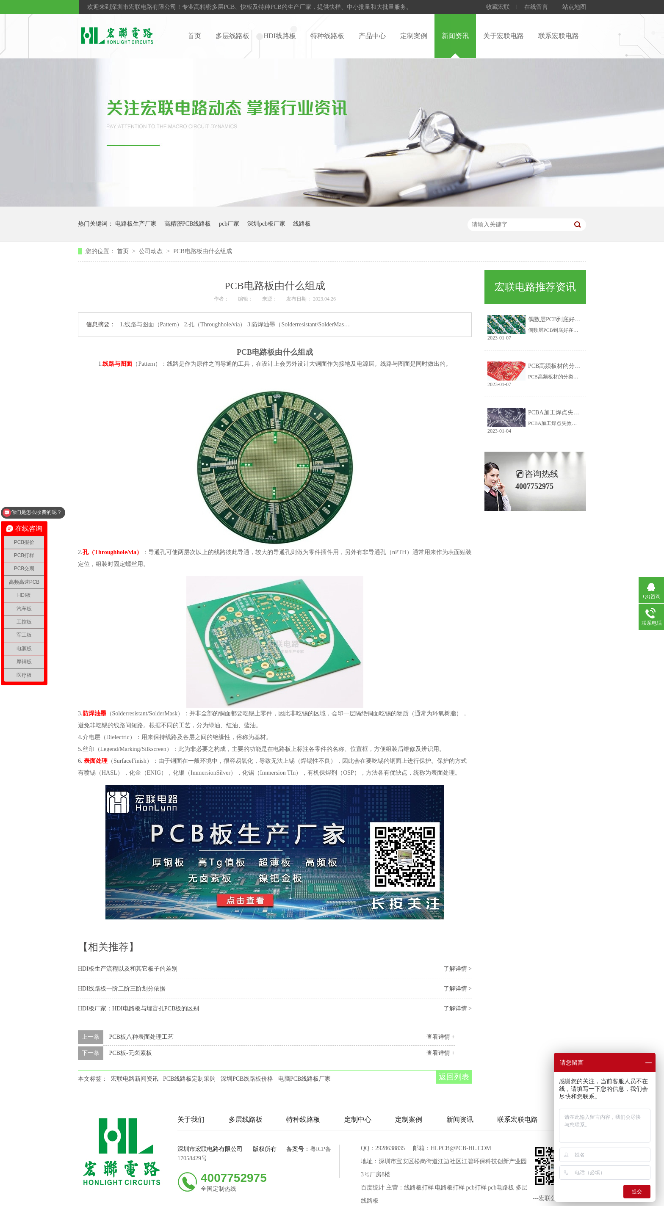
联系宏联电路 (558, 35)
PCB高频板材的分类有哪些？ (566, 366)
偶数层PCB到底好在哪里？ (563, 319)
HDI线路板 (280, 35)
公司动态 (151, 251)
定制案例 (413, 35)
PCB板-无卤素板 (130, 1053)
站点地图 (574, 7)
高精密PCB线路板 (187, 224)
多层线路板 (232, 35)
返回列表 (454, 1077)
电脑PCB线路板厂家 (304, 1079)
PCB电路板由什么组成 (202, 251)
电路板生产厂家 (136, 224)
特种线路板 (327, 35)
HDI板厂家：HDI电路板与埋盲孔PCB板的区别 (138, 1008)
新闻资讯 (455, 35)
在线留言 (536, 7)
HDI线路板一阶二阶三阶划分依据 (122, 988)
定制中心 (357, 1119)
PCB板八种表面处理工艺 (141, 1037)
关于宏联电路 (503, 35)
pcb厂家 (229, 224)
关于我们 (191, 1119)
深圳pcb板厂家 (266, 224)
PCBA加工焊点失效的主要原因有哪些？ (580, 412)
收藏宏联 (498, 7)
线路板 (302, 224)
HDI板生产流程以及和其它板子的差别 (127, 969)
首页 (194, 35)
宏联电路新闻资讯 (134, 1079)
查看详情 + (440, 1037)
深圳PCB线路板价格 (247, 1079)
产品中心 (372, 35)
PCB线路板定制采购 (189, 1079)
